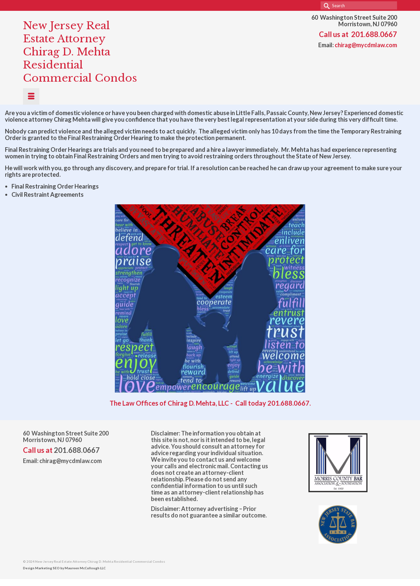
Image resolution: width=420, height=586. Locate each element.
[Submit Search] (325, 5)
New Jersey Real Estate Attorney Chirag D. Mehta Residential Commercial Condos (80, 52)
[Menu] (31, 96)
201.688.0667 (374, 34)
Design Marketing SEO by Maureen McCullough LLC (64, 568)
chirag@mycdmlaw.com (366, 45)
